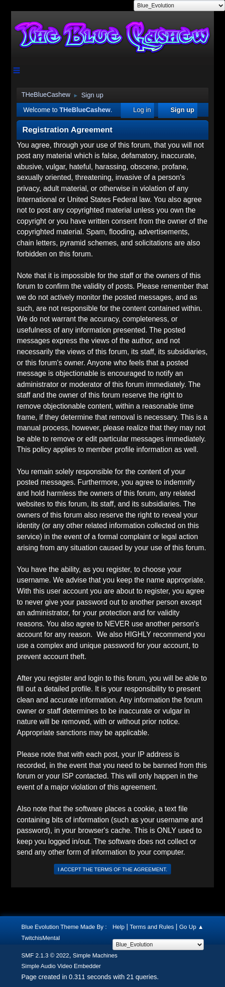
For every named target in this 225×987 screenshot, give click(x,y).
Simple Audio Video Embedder (61, 966)
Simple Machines (95, 955)
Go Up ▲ (191, 926)
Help (118, 926)
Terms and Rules (152, 926)
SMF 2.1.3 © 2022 (45, 955)
